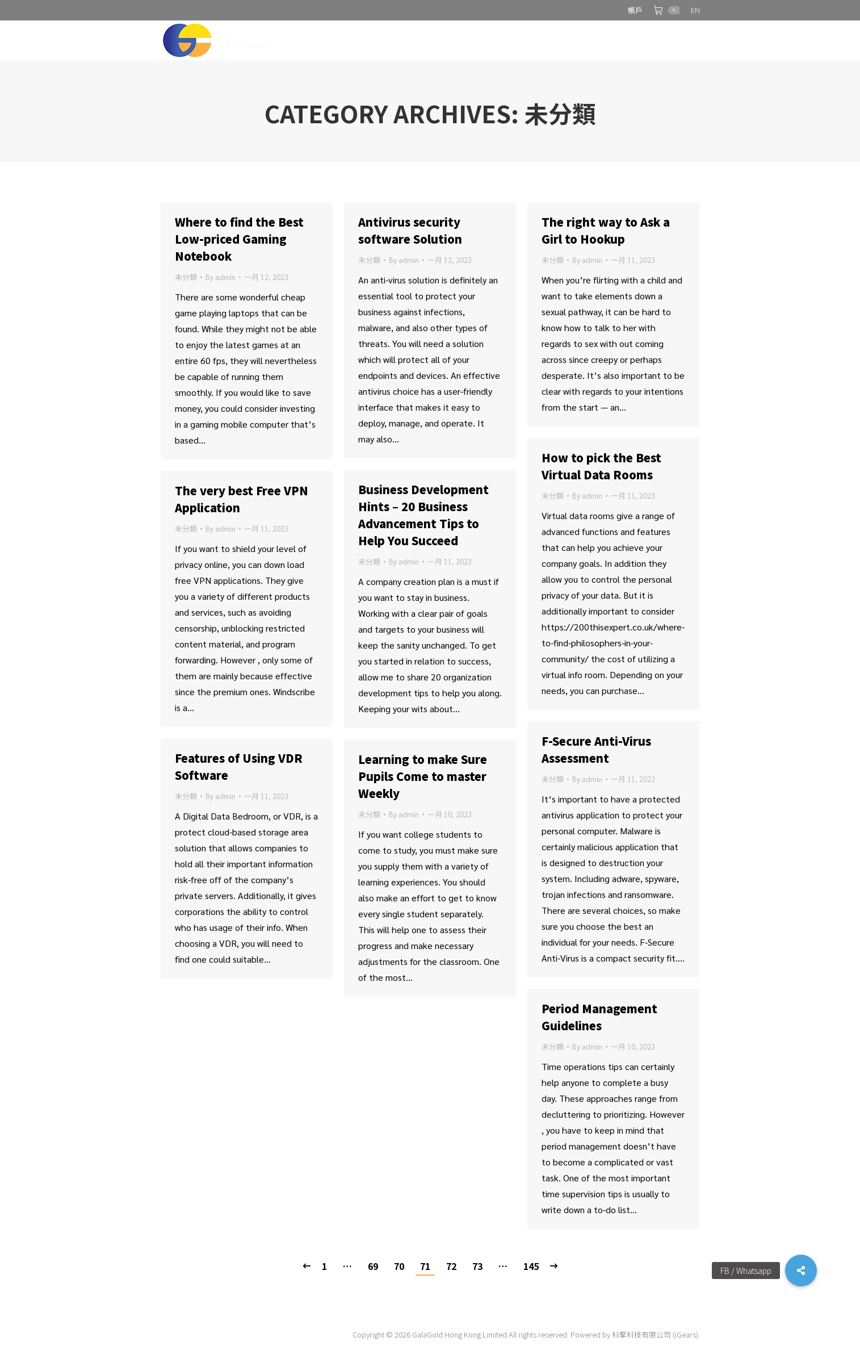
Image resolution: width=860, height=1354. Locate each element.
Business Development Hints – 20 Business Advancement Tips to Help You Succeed (423, 515)
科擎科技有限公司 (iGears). (656, 1334)
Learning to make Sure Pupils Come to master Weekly (422, 776)
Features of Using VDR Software (239, 766)
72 (451, 1266)
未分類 (186, 277)
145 (531, 1266)
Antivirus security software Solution (410, 230)
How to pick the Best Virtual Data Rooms (601, 466)
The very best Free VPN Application (241, 499)
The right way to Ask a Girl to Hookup (606, 230)
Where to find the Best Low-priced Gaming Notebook (239, 239)
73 (477, 1266)
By (220, 277)
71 (425, 1266)
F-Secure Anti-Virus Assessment (596, 749)
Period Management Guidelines (599, 1017)
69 (373, 1266)
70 (399, 1266)
